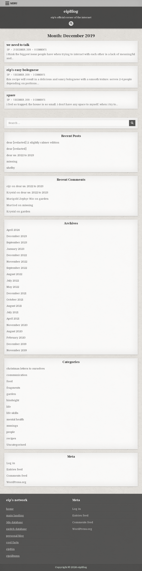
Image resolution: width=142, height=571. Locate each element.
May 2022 (12, 286)
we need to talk (17, 45)
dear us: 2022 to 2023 (20, 155)
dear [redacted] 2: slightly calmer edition (32, 142)
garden (43, 198)
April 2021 (12, 318)
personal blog (15, 535)
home (9, 508)
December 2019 (16, 344)
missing (11, 161)
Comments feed (16, 475)
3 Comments (39, 75)
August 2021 (14, 305)
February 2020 (16, 337)
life (8, 406)
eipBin (10, 549)
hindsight (12, 400)
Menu (13, 3)
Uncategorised (16, 444)
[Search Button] (71, 23)
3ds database (14, 522)
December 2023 (16, 236)
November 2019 (16, 350)
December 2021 (16, 293)
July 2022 (12, 280)
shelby (10, 167)
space (10, 95)
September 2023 (16, 242)
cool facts (12, 542)
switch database (16, 528)
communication (16, 375)
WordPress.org (16, 482)
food (9, 381)
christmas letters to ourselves (25, 368)
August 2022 (14, 274)
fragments (13, 387)
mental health (15, 419)
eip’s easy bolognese (22, 70)
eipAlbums (13, 555)
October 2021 (14, 299)
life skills (12, 413)
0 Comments (40, 49)
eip (8, 49)
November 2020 (17, 325)
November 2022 (16, 261)
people (10, 432)
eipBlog (71, 11)
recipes (11, 438)
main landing (15, 515)
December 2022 (16, 255)
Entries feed (14, 469)
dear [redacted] (16, 148)
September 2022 (16, 267)
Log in (10, 463)
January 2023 (15, 248)
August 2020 (14, 331)
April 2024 (13, 229)
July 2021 (12, 312)
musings (12, 425)
